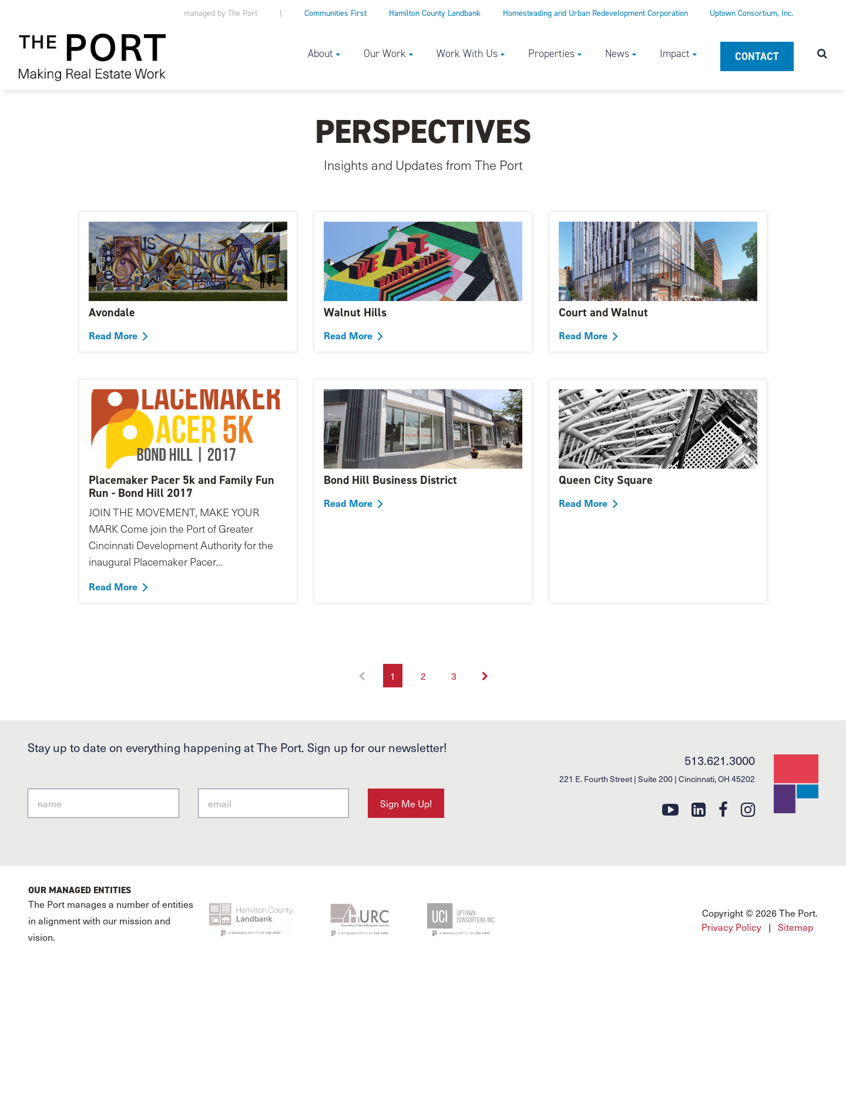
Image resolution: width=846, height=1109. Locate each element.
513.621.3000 (719, 760)
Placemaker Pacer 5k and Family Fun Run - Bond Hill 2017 (181, 486)
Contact (757, 56)
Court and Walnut (603, 312)
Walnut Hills (355, 312)
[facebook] (723, 808)
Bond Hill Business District (390, 479)
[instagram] (748, 808)
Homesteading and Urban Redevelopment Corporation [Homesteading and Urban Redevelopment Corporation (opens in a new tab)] (595, 13)
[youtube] (670, 808)
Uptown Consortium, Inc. (751, 13)
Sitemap (795, 927)
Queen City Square (606, 479)
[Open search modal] (822, 55)
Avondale (112, 312)
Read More (113, 335)
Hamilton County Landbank (435, 13)
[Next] (485, 675)
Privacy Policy (731, 927)
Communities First (335, 13)
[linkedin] (698, 808)
